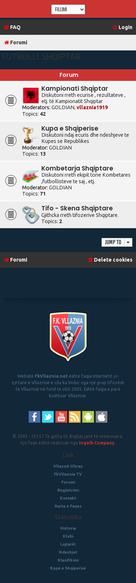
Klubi (68, 536)
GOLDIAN (62, 107)
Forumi (68, 482)
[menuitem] (12, 27)
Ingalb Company (97, 442)
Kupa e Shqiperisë (68, 568)
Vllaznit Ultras (68, 466)
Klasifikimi (68, 560)
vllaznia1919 (92, 107)
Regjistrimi (68, 490)
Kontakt (68, 498)
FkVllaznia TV (68, 474)
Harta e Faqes (68, 506)
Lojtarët (68, 544)
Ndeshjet (68, 552)
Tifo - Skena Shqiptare (77, 208)
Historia (68, 528)
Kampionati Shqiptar (74, 88)
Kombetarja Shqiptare (77, 168)
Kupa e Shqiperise (69, 128)
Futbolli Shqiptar (41, 56)
